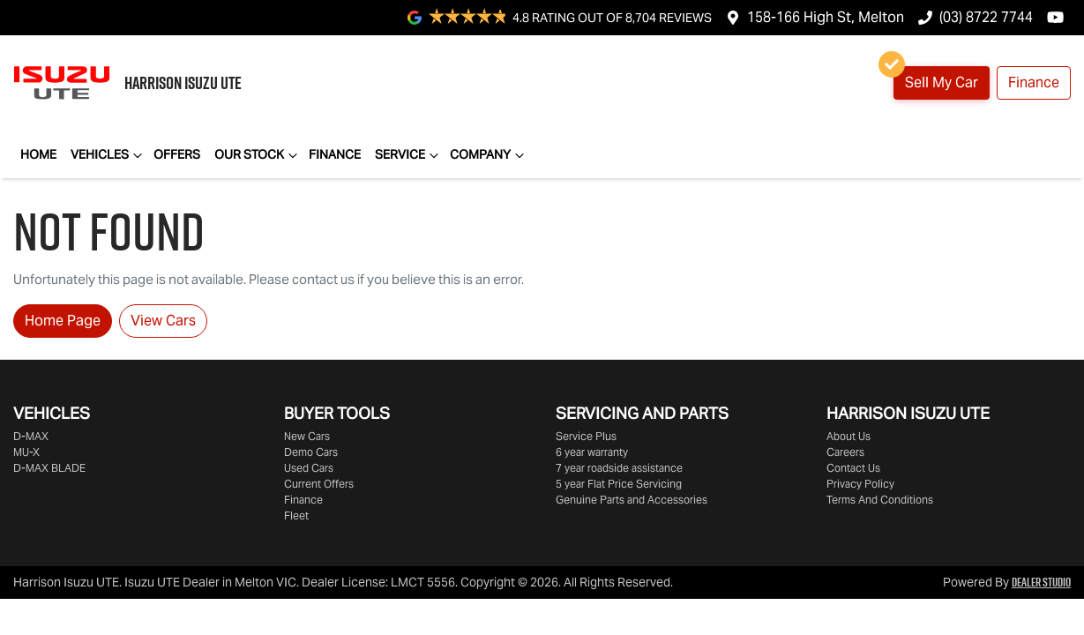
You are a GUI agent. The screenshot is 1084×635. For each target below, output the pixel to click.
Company (489, 155)
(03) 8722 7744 (986, 17)
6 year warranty (592, 452)
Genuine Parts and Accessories (631, 499)
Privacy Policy (860, 483)
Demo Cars (311, 452)
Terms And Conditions (879, 499)
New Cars (307, 436)
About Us (848, 436)
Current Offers (319, 483)
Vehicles (108, 155)
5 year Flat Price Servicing (619, 483)
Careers (845, 452)
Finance (1033, 82)
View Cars (163, 320)
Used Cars (308, 467)
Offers (176, 154)
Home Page (63, 320)
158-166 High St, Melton (825, 17)
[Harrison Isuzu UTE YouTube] (1059, 17)
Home (38, 154)
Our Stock (258, 155)
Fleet (296, 515)
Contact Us (853, 467)
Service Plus (586, 436)
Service (409, 155)
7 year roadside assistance (619, 467)
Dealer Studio (1041, 582)
